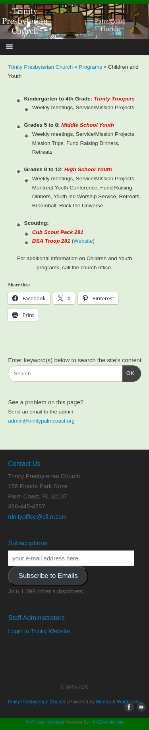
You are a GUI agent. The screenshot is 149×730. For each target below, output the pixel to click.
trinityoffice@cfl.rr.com (37, 516)
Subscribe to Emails (48, 575)
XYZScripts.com (108, 722)
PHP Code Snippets (44, 722)
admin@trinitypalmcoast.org (41, 421)
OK (128, 372)
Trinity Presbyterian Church (40, 67)
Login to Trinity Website (39, 631)
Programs (91, 67)
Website (83, 241)
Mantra (103, 702)
